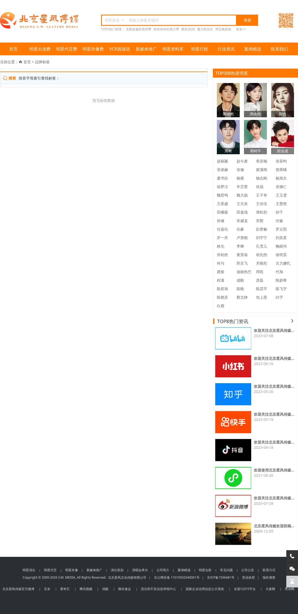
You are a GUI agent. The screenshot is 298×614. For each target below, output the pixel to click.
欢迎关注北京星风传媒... (274, 330)
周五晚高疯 (223, 29)
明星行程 (199, 49)
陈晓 (240, 288)
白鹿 (220, 305)
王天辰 (242, 203)
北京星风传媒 (40, 20)
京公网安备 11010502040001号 (177, 577)
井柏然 (222, 254)
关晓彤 (261, 263)
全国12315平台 (245, 589)
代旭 (279, 271)
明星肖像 (71, 570)
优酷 (105, 589)
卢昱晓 (242, 237)
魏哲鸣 (222, 195)
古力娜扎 (283, 263)
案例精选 (252, 49)
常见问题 (226, 570)
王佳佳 (261, 203)
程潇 (220, 280)
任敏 (279, 220)
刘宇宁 (261, 237)
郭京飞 (242, 263)
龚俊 (220, 271)
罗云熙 (281, 229)
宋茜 (259, 220)
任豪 (240, 229)
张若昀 (281, 161)
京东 (47, 589)
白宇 (279, 297)
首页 (13, 49)
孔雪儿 (261, 246)
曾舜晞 (281, 169)
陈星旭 (222, 288)
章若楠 (261, 161)
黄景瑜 (242, 254)
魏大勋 (242, 195)
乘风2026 (188, 29)
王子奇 (261, 195)
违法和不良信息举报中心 (158, 589)
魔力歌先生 (205, 29)
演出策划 (117, 570)
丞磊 (259, 280)
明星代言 (50, 570)
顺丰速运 (124, 589)
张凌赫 (222, 169)
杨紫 (240, 178)
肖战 (259, 186)
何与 (220, 263)
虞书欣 (222, 178)
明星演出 (29, 570)
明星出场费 (40, 49)
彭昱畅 (261, 229)
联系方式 (269, 570)
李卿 (240, 246)
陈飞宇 (281, 288)
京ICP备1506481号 (220, 577)
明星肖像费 (93, 49)
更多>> (241, 29)
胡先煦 (261, 254)
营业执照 (248, 577)
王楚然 (281, 203)
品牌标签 (42, 61)
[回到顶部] (292, 581)
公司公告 (247, 570)
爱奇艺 (65, 589)
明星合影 (205, 570)
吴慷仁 (281, 186)
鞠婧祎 (281, 246)
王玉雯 (281, 195)
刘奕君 (281, 237)
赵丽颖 (222, 161)
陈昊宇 (261, 288)
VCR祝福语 (119, 49)
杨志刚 (261, 178)
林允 (220, 246)
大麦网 (270, 589)
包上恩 (261, 297)
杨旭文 (281, 178)
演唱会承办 (140, 570)
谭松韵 (261, 212)
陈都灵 (222, 297)
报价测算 (269, 577)
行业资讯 (226, 49)
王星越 (222, 203)
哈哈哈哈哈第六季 (166, 29)
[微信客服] (292, 569)
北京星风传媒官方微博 (18, 589)
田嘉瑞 (242, 212)
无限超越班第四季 (138, 29)
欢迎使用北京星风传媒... (274, 470)
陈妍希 (281, 280)
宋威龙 (242, 220)
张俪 (240, 169)
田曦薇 (222, 212)
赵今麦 (242, 161)
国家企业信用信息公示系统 (205, 589)
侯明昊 (281, 254)
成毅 (240, 280)
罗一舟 (222, 237)
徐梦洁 (222, 186)
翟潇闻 (261, 169)
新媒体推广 (146, 49)
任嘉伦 (222, 229)
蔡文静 (242, 297)
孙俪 (220, 220)
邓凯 (259, 271)
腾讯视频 (86, 589)
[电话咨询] (292, 556)
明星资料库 (173, 49)
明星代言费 (66, 49)
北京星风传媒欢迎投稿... (274, 525)
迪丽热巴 (244, 271)
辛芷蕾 (242, 186)
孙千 (279, 212)
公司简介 (162, 570)
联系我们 (279, 49)
